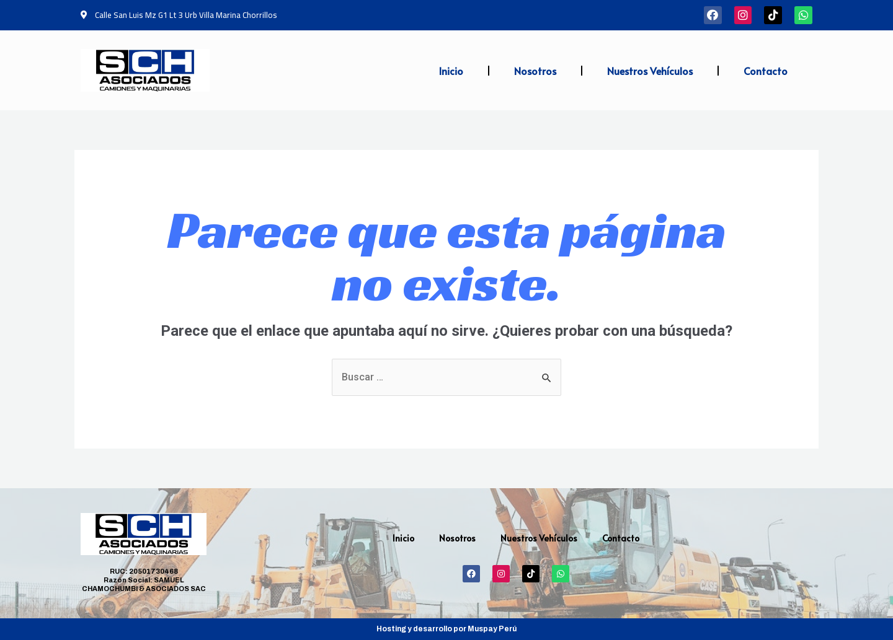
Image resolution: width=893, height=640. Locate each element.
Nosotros (535, 70)
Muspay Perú (492, 629)
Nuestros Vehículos (650, 70)
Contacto (766, 70)
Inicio (451, 70)
